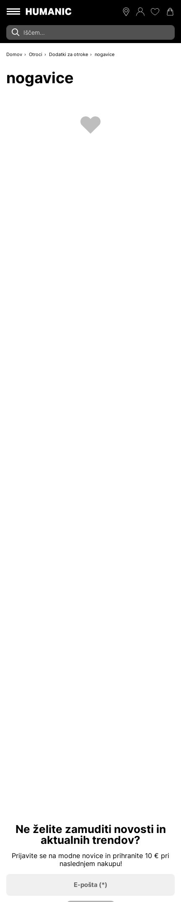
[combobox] (90, 32)
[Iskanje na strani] (90, 32)
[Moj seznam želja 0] (155, 12)
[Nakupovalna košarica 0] (170, 12)
